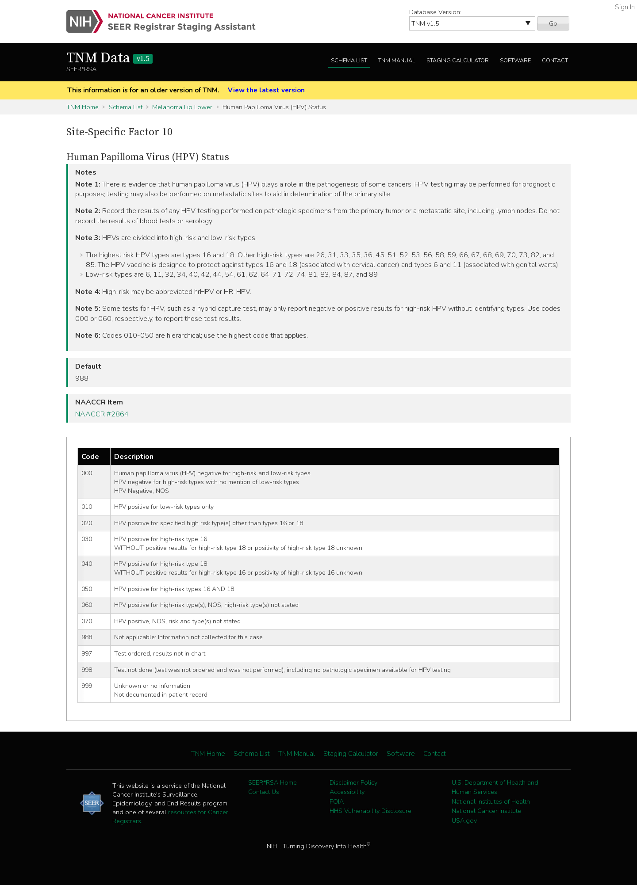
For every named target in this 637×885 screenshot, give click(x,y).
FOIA (337, 801)
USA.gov (464, 820)
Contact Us (263, 791)
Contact (555, 61)
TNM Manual (396, 61)
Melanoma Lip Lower (182, 107)
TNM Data (109, 58)
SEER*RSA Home (272, 782)
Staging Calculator (457, 61)
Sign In (625, 7)
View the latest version (266, 90)
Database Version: (435, 12)
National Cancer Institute (486, 810)
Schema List (349, 61)
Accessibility (347, 791)
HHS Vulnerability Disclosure (370, 810)
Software (515, 61)
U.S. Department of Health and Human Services (495, 787)
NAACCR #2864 (102, 414)
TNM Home (82, 107)
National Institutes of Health (491, 801)
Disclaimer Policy (353, 782)
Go (553, 23)
